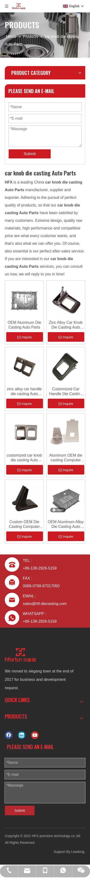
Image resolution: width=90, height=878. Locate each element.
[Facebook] (8, 735)
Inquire (24, 337)
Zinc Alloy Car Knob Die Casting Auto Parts (66, 325)
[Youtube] (35, 735)
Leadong (77, 852)
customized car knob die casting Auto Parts (24, 458)
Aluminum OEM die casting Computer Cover (65, 458)
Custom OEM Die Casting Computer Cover (24, 524)
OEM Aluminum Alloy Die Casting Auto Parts (66, 524)
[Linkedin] (21, 735)
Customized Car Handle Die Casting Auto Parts (65, 391)
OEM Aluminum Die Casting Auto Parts (24, 324)
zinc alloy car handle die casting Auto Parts (24, 391)
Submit (30, 154)
